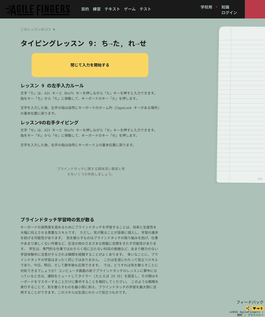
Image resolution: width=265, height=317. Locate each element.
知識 (225, 6)
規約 (239, 315)
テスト (145, 8)
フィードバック (250, 302)
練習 (97, 8)
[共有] (247, 308)
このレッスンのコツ (37, 29)
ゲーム (130, 8)
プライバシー (255, 315)
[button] (209, 7)
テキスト (112, 8)
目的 (85, 8)
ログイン (229, 12)
